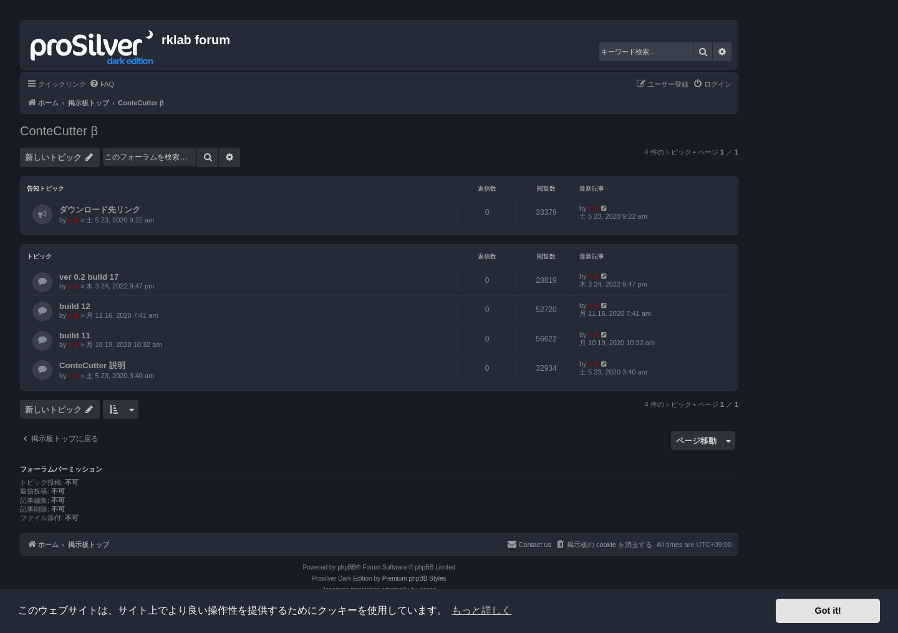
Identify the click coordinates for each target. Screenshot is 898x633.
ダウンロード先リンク (99, 209)
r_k (74, 220)
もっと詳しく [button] (481, 610)
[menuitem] (101, 84)
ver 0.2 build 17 (88, 277)
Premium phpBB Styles (414, 578)
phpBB (346, 567)
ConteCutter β (59, 131)
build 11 (74, 335)
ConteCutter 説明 (92, 365)
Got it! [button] (828, 611)
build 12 (74, 306)
